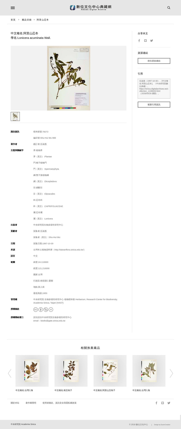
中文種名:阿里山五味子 (104, 390)
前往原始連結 (154, 61)
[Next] (169, 373)
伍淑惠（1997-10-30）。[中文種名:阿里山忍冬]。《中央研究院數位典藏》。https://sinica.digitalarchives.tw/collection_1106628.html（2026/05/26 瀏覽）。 (154, 89)
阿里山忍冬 (43, 19)
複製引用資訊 (154, 104)
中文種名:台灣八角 (24, 390)
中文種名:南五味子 (63, 390)
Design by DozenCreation (162, 424)
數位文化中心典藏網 (90, 7)
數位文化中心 (142, 424)
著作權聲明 (31, 403)
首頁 (13, 19)
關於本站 (15, 403)
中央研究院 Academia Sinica (23, 424)
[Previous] (12, 373)
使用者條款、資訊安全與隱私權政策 (60, 403)
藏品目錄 (27, 19)
